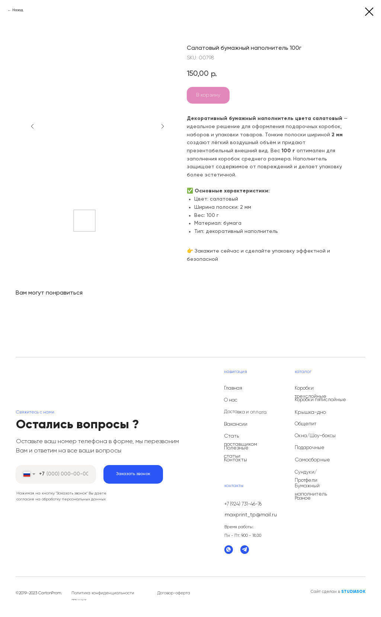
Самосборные (312, 459)
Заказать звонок (133, 474)
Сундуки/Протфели (306, 476)
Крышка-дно (310, 412)
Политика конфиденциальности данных (102, 596)
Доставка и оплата (245, 412)
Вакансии (235, 424)
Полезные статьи (236, 452)
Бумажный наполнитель (311, 490)
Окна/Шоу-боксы (315, 435)
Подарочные (309, 447)
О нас (230, 400)
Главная (233, 388)
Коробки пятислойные (320, 399)
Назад (17, 10)
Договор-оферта (173, 593)
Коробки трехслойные (310, 392)
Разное (303, 498)
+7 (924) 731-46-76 (243, 504)
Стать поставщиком (240, 440)
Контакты (235, 459)
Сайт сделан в (338, 592)
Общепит (305, 424)
